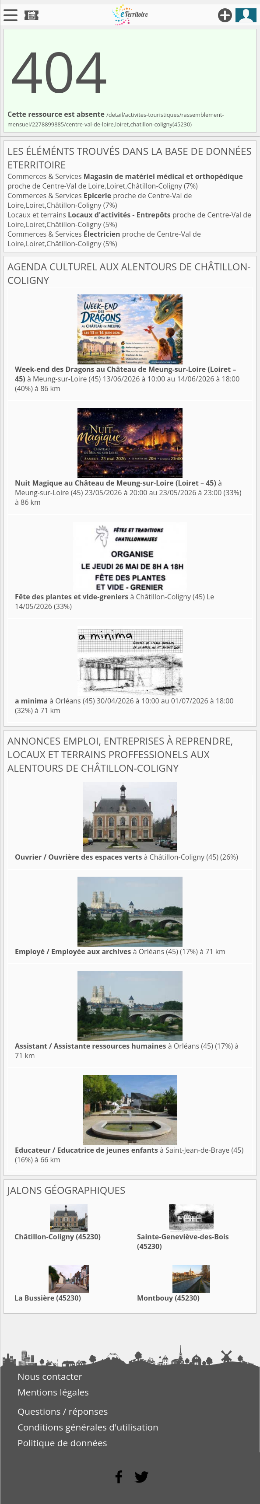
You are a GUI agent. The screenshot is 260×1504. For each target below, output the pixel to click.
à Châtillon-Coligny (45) (110, 597)
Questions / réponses (63, 1411)
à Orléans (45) (55, 701)
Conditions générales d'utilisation (88, 1427)
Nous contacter (50, 1376)
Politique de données (62, 1443)
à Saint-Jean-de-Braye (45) (129, 1150)
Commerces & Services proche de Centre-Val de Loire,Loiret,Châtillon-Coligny (125, 181)
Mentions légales (53, 1392)
